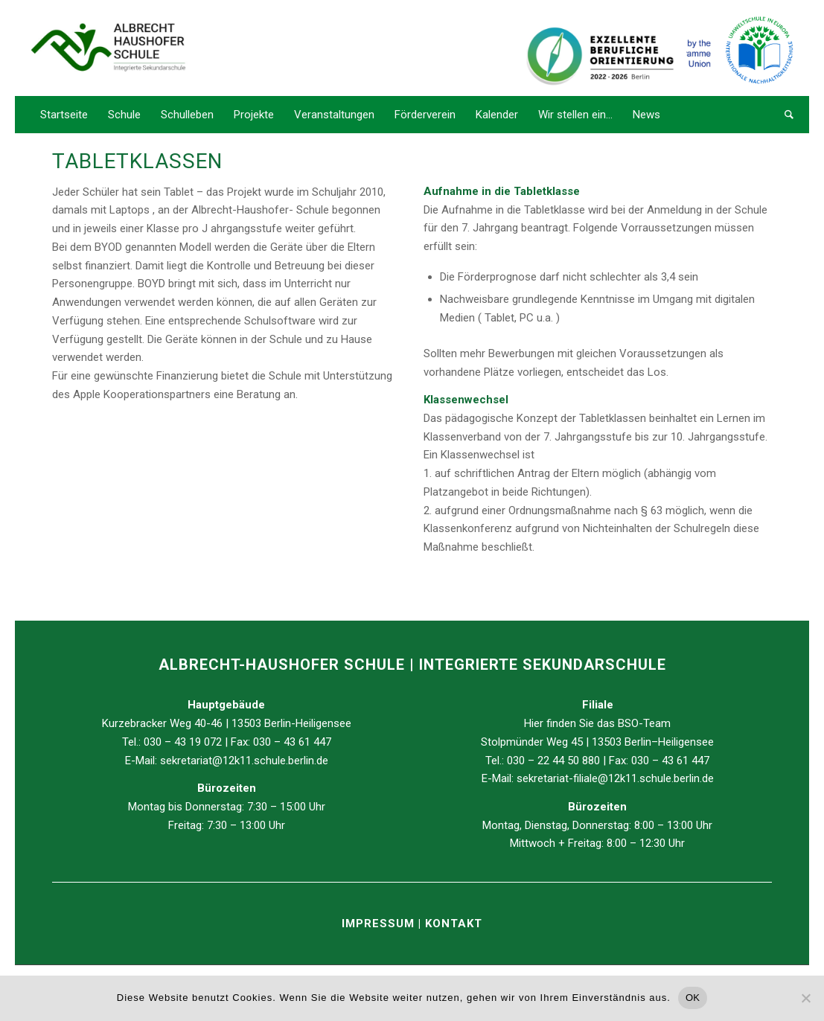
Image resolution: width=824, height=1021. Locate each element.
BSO (628, 723)
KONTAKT (453, 923)
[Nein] (805, 997)
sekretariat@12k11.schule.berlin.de (244, 760)
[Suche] (784, 114)
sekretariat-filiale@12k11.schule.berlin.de (615, 778)
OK (693, 997)
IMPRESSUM (380, 923)
